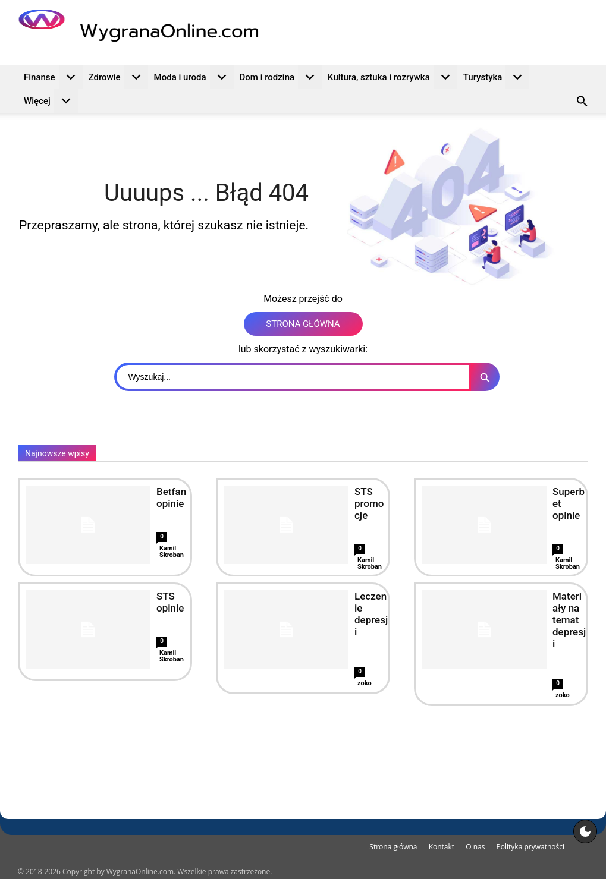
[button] (582, 103)
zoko (364, 683)
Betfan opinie (171, 497)
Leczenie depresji (371, 614)
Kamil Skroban (171, 551)
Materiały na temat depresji (569, 620)
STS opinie (170, 602)
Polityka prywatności (530, 847)
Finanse (53, 77)
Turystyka (496, 77)
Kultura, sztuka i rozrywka (392, 77)
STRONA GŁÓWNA (303, 324)
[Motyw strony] (585, 831)
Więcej (51, 101)
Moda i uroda (194, 77)
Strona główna (393, 847)
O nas (475, 847)
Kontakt (441, 847)
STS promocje (369, 503)
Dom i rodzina (281, 77)
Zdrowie (118, 77)
